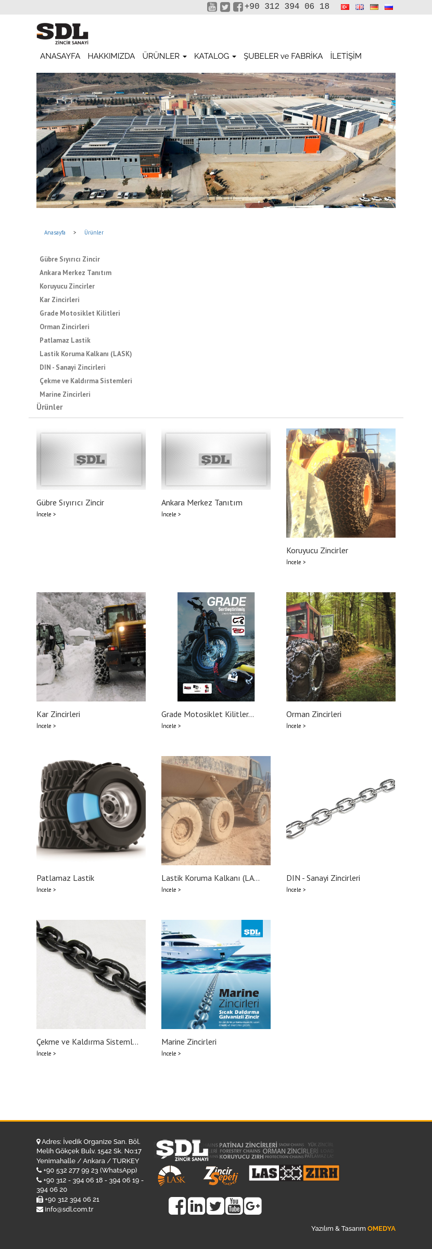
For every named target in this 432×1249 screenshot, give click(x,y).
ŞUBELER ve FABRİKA (283, 56)
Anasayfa (55, 232)
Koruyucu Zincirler (67, 286)
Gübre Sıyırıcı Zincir (70, 259)
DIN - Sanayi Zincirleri (73, 367)
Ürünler (94, 232)
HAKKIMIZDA (111, 56)
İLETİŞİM (345, 56)
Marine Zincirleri (65, 394)
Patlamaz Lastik (65, 340)
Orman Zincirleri (65, 326)
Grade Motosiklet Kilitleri (80, 313)
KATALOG (215, 56)
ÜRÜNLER (164, 56)
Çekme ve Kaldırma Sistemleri (86, 380)
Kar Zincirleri (60, 299)
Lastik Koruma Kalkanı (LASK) (86, 353)
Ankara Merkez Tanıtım (75, 272)
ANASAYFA (60, 56)
